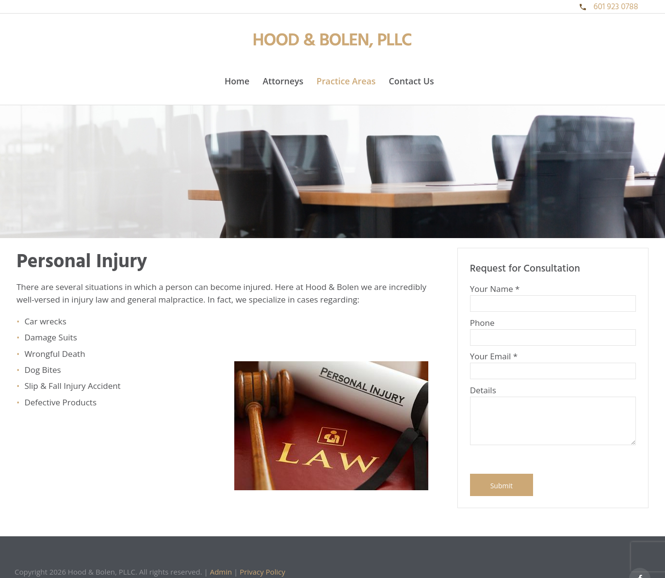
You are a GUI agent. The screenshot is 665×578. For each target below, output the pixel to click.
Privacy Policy (262, 572)
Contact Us (411, 81)
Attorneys (282, 81)
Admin (221, 572)
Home (237, 81)
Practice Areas (346, 81)
